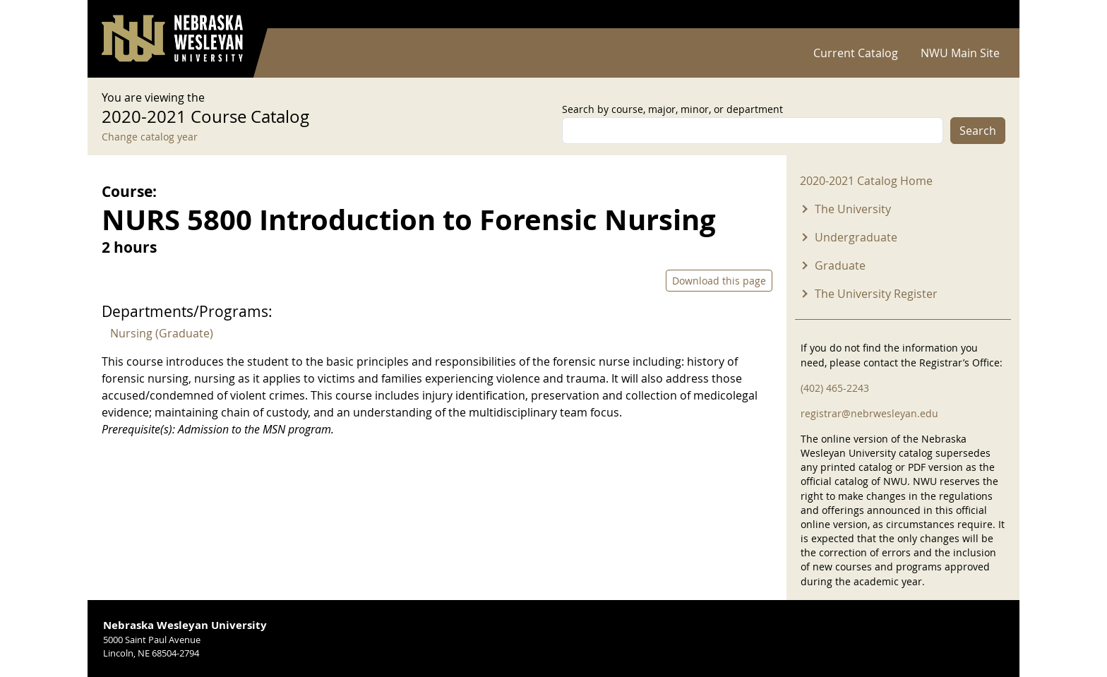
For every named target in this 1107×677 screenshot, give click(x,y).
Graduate (840, 265)
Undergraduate (856, 237)
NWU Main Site (960, 53)
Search (977, 130)
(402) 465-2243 (835, 388)
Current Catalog (855, 53)
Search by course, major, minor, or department (672, 109)
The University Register (876, 293)
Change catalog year (150, 136)
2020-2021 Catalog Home (866, 180)
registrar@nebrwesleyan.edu (869, 413)
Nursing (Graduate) (161, 333)
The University (853, 209)
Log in (987, 14)
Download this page (719, 280)
